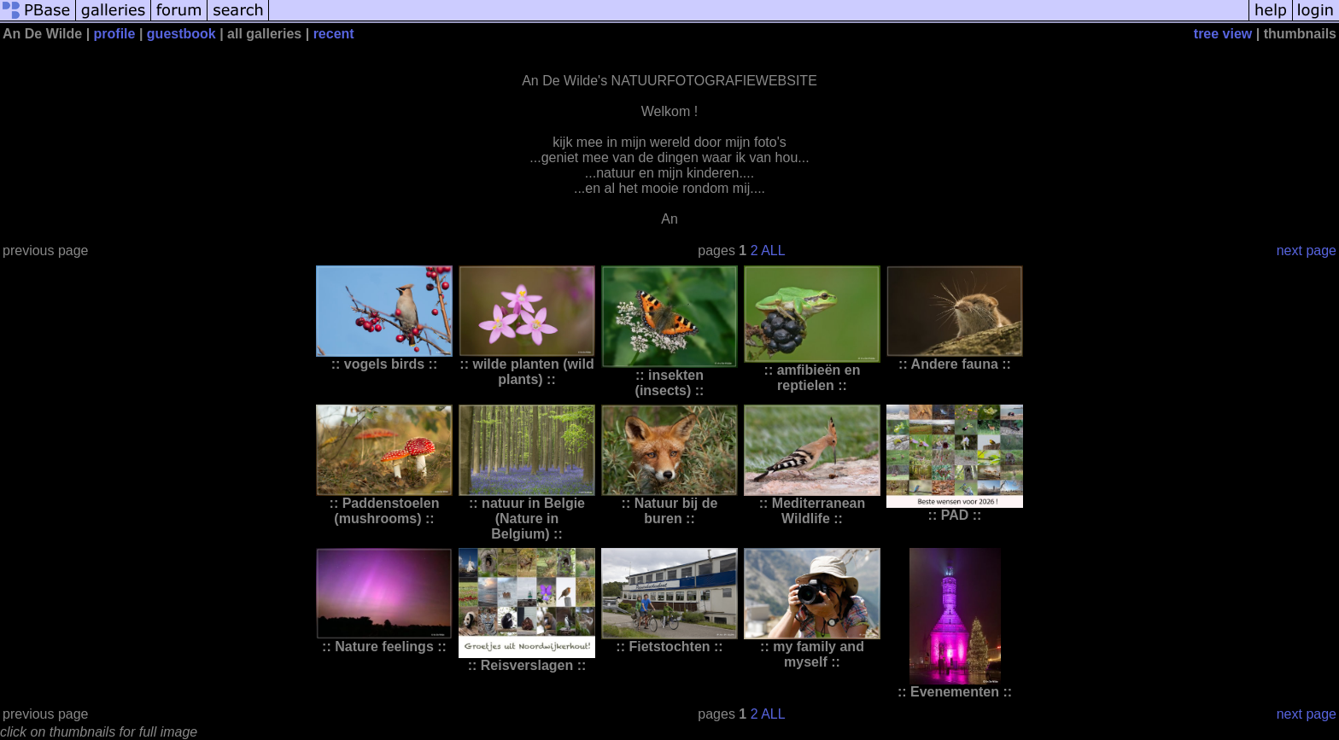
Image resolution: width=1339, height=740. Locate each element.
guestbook (181, 33)
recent (333, 33)
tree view (1223, 33)
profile (115, 33)
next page (1306, 250)
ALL (773, 250)
